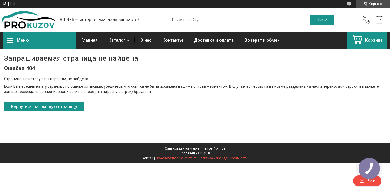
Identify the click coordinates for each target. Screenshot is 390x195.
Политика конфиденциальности (223, 158)
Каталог (117, 40)
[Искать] (322, 20)
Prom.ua (219, 148)
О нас (146, 40)
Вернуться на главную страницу (44, 106)
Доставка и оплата (214, 40)
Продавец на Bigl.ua (195, 153)
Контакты (172, 40)
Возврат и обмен (262, 40)
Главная (89, 40)
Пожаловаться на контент (176, 158)
